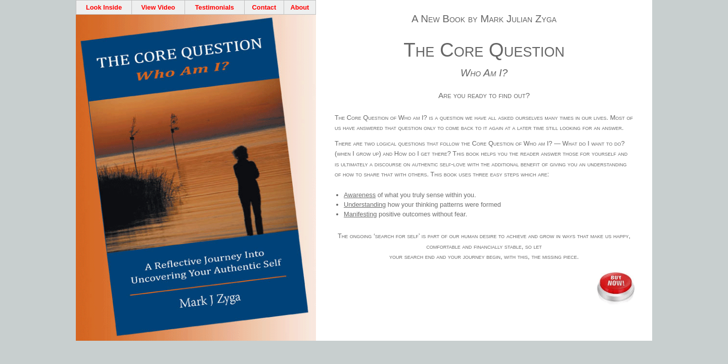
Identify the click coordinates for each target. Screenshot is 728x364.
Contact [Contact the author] (264, 7)
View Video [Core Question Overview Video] (158, 7)
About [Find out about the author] (299, 7)
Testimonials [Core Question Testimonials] (214, 7)
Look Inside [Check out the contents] (104, 7)
